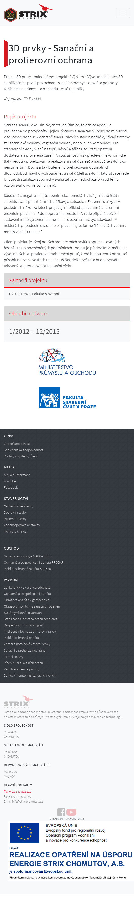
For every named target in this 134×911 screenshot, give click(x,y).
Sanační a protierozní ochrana (25, 650)
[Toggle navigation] (123, 13)
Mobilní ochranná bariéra (21, 637)
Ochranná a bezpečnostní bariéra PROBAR (34, 562)
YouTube (10, 481)
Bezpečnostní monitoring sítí (24, 625)
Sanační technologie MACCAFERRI (27, 556)
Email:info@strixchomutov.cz (23, 801)
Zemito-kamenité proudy (21, 669)
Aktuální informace (17, 475)
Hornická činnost (15, 531)
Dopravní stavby (15, 512)
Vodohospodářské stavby (22, 525)
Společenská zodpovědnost (23, 450)
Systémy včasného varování (23, 612)
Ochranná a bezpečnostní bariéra (27, 593)
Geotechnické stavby (18, 506)
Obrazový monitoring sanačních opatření (32, 606)
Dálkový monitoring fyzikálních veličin (30, 675)
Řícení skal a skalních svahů (23, 663)
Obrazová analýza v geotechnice (26, 600)
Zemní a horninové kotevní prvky (27, 644)
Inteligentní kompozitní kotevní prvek (30, 631)
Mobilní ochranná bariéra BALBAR (27, 568)
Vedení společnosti (17, 443)
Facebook (11, 487)
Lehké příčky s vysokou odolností (27, 587)
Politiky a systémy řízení (20, 456)
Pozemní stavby (15, 518)
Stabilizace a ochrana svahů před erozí (31, 619)
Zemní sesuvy (13, 656)
